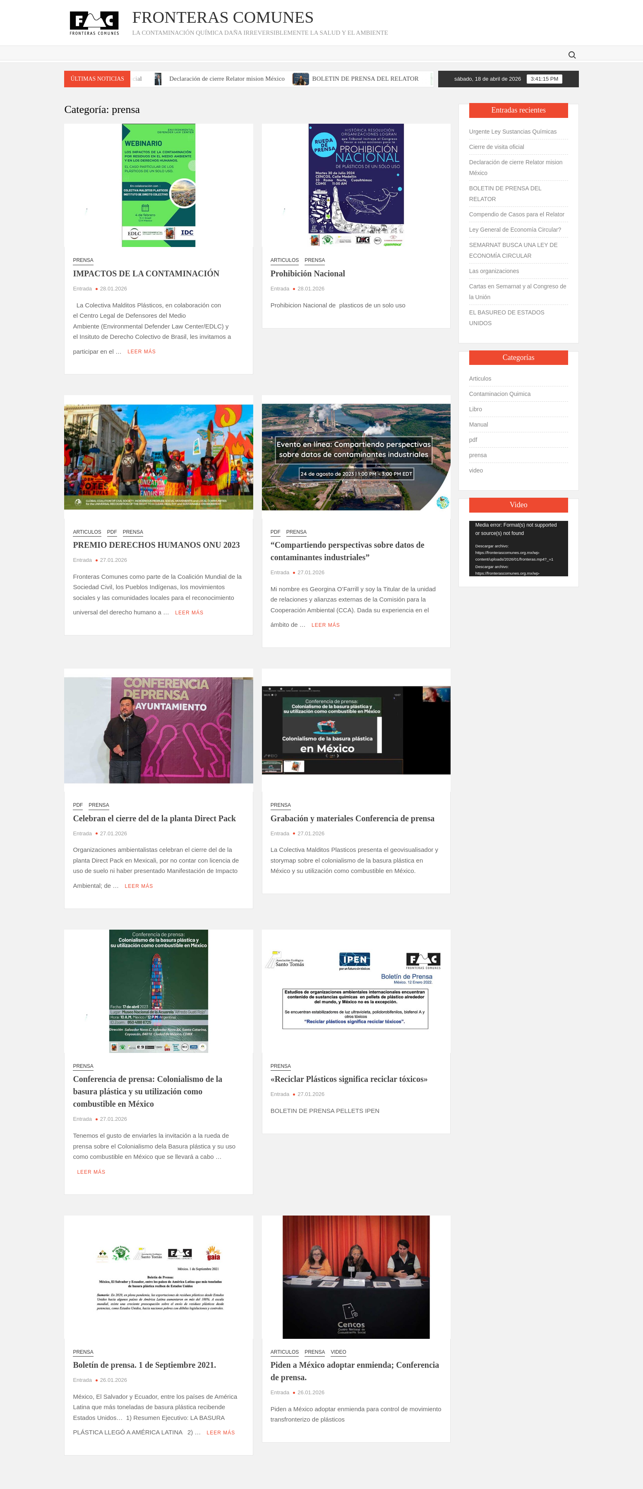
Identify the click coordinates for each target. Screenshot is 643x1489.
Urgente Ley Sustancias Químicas (513, 131)
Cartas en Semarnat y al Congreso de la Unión (517, 291)
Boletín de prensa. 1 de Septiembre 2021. (144, 1348)
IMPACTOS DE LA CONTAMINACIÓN (146, 273)
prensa (83, 260)
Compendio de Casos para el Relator (516, 214)
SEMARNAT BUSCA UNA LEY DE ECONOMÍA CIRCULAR (513, 250)
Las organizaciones (494, 271)
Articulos (285, 260)
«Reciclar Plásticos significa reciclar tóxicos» (349, 1067)
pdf (112, 528)
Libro (475, 409)
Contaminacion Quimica (500, 394)
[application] (518, 548)
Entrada (82, 288)
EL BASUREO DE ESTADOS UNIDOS (507, 317)
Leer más (141, 348)
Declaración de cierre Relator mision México (243, 78)
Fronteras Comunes (223, 17)
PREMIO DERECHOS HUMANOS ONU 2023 (156, 540)
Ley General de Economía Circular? (515, 229)
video (338, 1335)
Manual (478, 424)
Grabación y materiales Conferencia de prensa (352, 810)
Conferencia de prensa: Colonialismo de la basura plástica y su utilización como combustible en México (147, 1079)
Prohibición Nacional (308, 273)
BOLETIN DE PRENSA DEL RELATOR (382, 78)
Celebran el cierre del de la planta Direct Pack (154, 810)
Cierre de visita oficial (496, 147)
